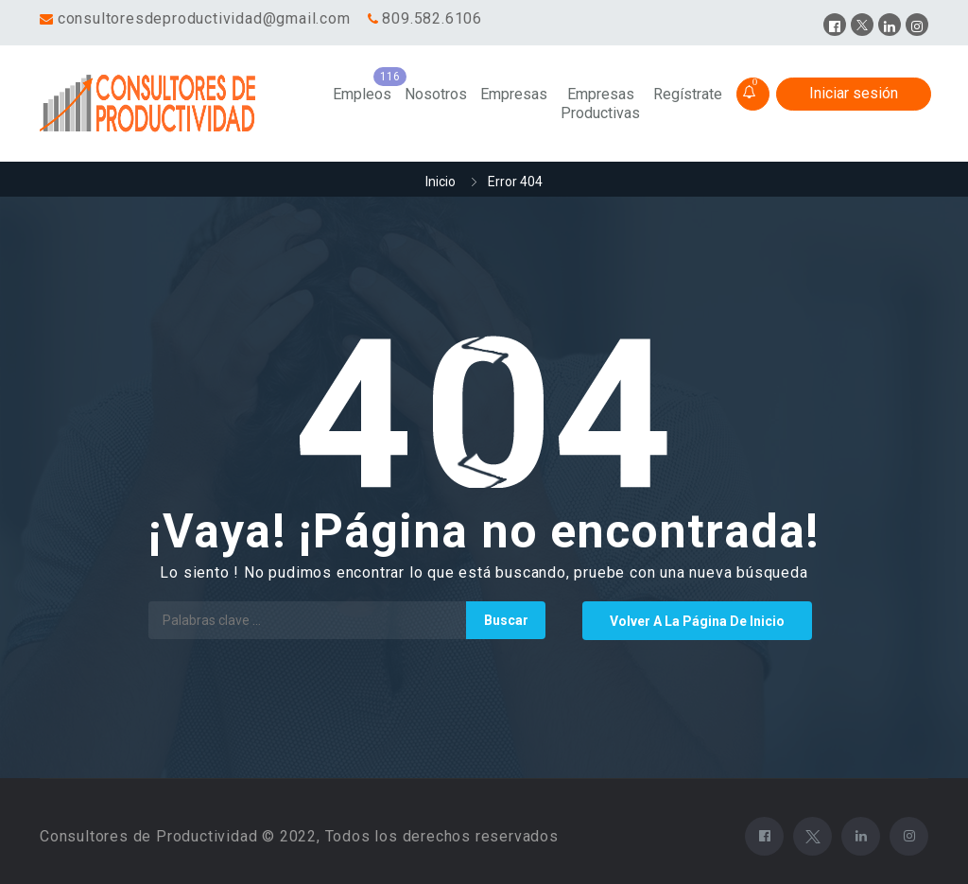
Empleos (362, 94)
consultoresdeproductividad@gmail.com (204, 18)
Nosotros (436, 94)
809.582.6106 (432, 18)
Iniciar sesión (853, 93)
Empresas (513, 94)
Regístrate (687, 94)
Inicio (440, 181)
